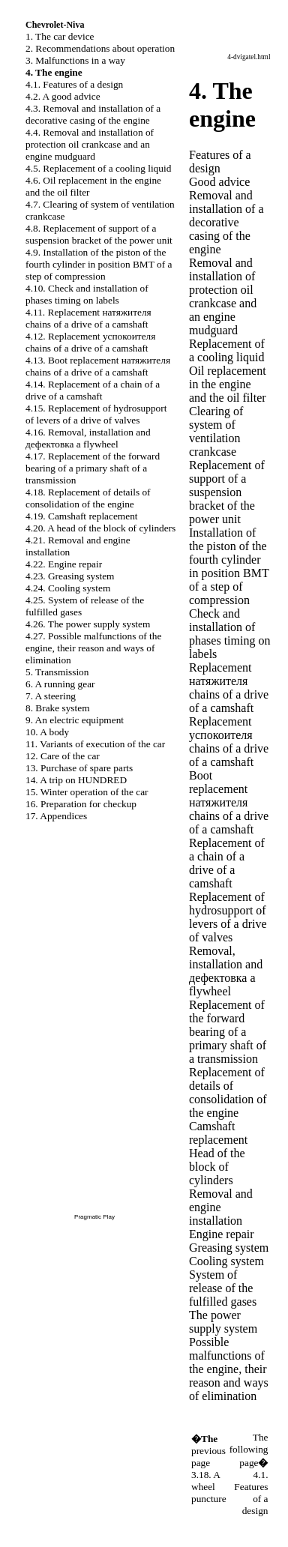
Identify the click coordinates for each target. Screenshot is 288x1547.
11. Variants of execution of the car (95, 744)
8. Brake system (58, 708)
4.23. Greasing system (70, 576)
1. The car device (60, 36)
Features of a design (220, 161)
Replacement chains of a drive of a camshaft (228, 687)
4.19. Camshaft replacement (82, 516)
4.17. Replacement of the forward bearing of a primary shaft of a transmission (93, 468)
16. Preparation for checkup (81, 803)
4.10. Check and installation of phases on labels (87, 294)
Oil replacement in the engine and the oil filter (227, 384)
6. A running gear (60, 684)
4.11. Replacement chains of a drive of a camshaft (89, 318)
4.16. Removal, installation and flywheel (88, 438)
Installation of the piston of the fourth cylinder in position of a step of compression (229, 566)
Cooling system (226, 1261)
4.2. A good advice (63, 96)
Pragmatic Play (94, 1216)
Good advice (219, 181)
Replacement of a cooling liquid (227, 350)
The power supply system (223, 1322)
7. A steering (51, 696)
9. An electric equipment (75, 720)
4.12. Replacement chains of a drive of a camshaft (90, 342)
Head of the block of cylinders (217, 1166)
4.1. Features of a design (74, 84)
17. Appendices (56, 815)
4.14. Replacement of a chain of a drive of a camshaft (93, 390)
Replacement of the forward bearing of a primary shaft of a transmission (227, 1031)
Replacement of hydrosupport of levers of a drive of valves (228, 917)
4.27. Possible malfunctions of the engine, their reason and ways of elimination (93, 648)
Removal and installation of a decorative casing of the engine (226, 222)
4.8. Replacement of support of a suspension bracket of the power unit (99, 234)
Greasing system (228, 1247)
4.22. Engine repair (64, 564)
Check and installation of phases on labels (229, 633)
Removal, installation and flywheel (225, 971)
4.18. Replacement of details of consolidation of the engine (88, 498)
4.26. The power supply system (88, 624)
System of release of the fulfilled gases (222, 1288)
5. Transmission (57, 672)
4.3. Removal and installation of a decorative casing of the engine (93, 114)
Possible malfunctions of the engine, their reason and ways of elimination (228, 1369)
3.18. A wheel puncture (208, 1486)
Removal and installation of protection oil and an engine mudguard (222, 296)
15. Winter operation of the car (87, 791)
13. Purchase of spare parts (79, 768)
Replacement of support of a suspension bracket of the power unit (227, 492)
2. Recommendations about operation (100, 48)
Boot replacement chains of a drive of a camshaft (228, 802)
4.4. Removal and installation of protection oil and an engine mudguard (90, 144)
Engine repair (221, 1234)
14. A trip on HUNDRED (76, 779)
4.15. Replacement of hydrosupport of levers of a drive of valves (96, 414)
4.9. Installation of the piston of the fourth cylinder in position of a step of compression (99, 264)
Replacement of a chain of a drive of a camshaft (227, 863)
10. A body (47, 732)
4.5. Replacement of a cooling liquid (98, 168)
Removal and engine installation (221, 1207)
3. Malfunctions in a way (75, 60)
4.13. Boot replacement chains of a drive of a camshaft (98, 366)
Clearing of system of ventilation (216, 431)
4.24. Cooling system (68, 588)
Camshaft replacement (218, 1133)
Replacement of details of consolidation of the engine (228, 1092)
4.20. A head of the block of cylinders (101, 528)
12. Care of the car (63, 756)
